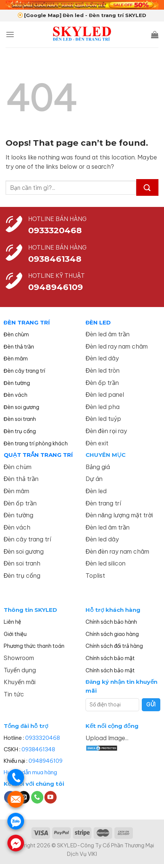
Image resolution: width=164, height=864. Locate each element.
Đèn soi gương (21, 407)
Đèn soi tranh (20, 419)
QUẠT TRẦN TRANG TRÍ (38, 454)
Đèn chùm (16, 334)
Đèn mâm (16, 358)
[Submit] (147, 187)
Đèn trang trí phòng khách (36, 443)
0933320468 (55, 230)
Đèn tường (17, 383)
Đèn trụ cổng (20, 431)
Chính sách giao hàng (112, 634)
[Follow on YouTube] (50, 797)
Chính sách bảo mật (110, 658)
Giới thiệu (15, 634)
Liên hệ (12, 622)
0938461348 (38, 749)
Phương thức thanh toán (34, 646)
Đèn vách (15, 395)
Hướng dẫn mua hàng (30, 772)
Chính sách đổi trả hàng (114, 646)
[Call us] (37, 797)
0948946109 (46, 760)
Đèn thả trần (19, 346)
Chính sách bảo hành (111, 622)
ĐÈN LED (98, 322)
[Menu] (10, 34)
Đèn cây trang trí (24, 370)
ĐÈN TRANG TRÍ (27, 322)
